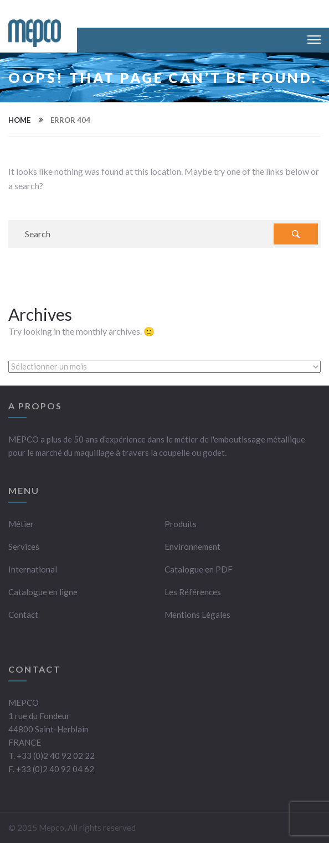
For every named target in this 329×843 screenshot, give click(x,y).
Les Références (192, 592)
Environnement (192, 546)
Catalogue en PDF (198, 569)
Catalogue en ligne (43, 592)
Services (23, 546)
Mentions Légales (197, 615)
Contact (23, 615)
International (32, 569)
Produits (180, 524)
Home (19, 120)
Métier (21, 524)
